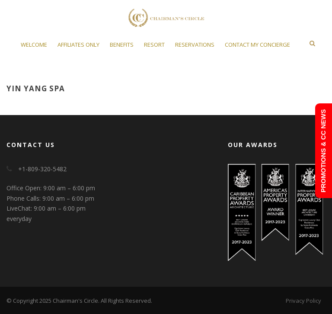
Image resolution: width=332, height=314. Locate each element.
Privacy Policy (303, 300)
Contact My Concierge (257, 44)
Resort (154, 44)
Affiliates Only (78, 44)
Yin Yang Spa (35, 88)
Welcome (34, 44)
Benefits (122, 44)
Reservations (194, 44)
